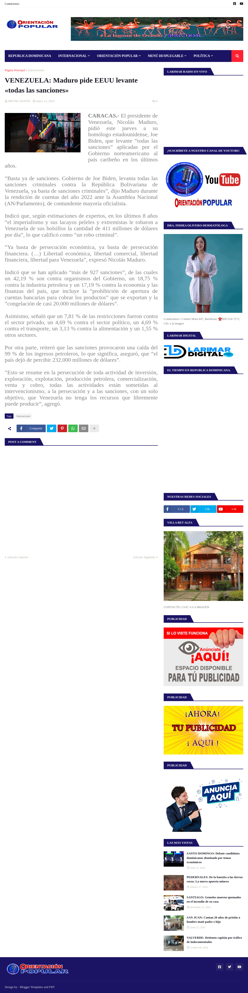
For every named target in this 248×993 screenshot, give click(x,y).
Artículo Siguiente (144, 557)
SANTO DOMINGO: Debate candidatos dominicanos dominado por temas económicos (213, 858)
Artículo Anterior (17, 557)
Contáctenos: (12, 3)
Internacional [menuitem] (72, 56)
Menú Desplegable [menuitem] (165, 56)
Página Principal (15, 70)
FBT (52, 987)
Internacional (36, 70)
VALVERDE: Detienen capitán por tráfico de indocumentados (214, 940)
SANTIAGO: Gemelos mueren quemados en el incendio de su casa (214, 899)
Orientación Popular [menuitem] (117, 56)
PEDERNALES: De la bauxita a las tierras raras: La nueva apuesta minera (215, 879)
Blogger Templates (31, 987)
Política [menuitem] (202, 56)
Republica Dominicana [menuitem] (29, 56)
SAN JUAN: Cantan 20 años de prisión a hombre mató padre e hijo (213, 919)
